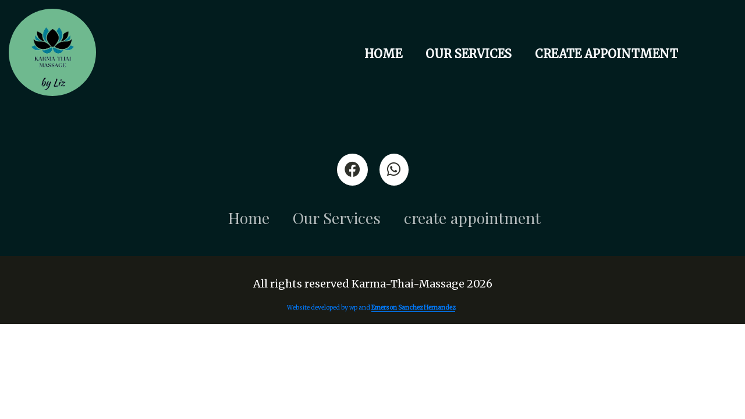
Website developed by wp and (371, 308)
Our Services (468, 54)
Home (383, 54)
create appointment (606, 54)
